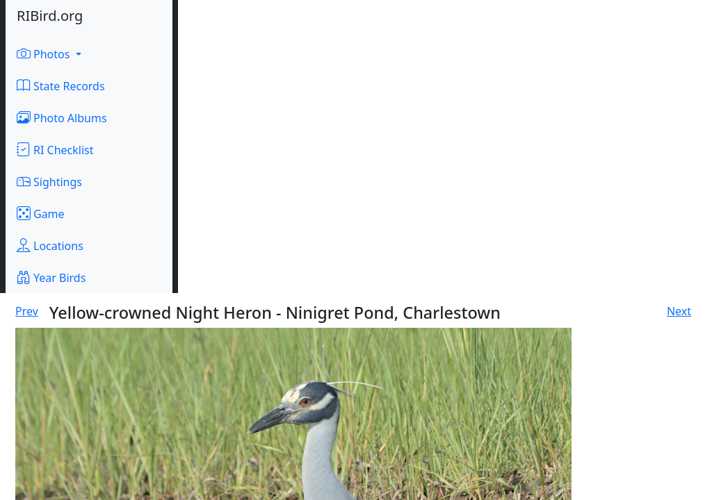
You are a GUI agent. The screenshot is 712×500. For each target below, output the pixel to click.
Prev (26, 311)
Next (679, 311)
